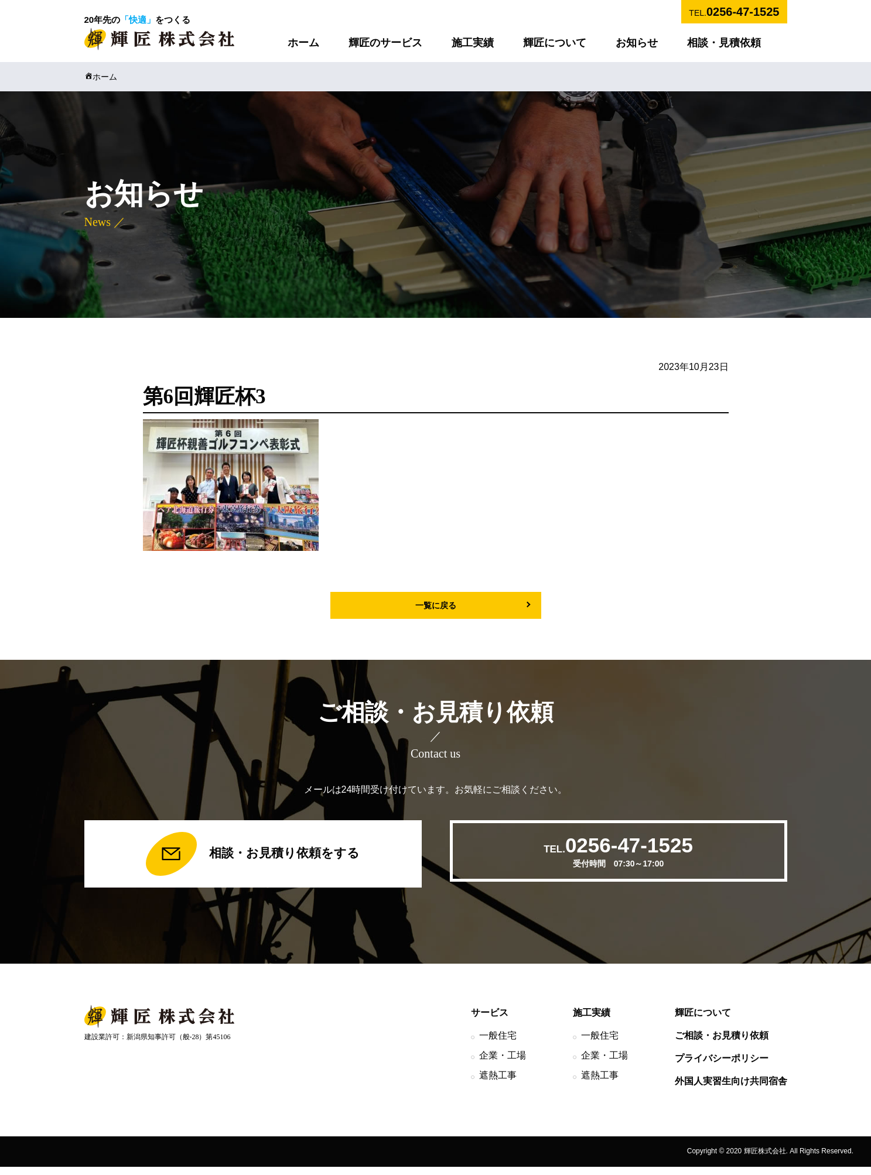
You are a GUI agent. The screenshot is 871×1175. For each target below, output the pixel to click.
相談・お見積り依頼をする (253, 859)
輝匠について (554, 43)
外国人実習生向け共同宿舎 (731, 1089)
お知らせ (637, 43)
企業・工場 (502, 1063)
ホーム (303, 43)
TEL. (734, 11)
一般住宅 (498, 1044)
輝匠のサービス (385, 43)
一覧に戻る (435, 606)
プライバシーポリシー (721, 1066)
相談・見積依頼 (724, 43)
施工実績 (473, 43)
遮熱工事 (498, 1083)
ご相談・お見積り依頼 (721, 1044)
